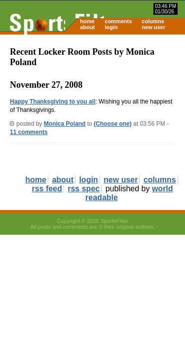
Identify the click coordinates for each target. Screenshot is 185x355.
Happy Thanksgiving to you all (52, 101)
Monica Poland (65, 123)
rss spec (84, 188)
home (87, 21)
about (87, 27)
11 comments (29, 132)
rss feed (47, 188)
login (111, 27)
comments (118, 21)
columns (153, 21)
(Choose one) (113, 123)
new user (153, 27)
